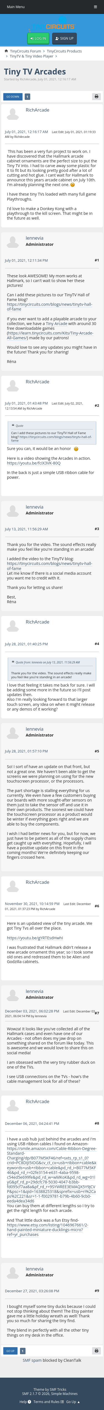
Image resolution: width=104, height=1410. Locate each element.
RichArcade (37, 110)
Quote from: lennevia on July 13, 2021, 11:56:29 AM (48, 662)
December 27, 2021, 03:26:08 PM (32, 1290)
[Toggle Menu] (95, 7)
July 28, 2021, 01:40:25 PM (26, 643)
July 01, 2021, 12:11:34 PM (26, 260)
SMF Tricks (58, 1389)
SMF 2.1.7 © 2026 (35, 1393)
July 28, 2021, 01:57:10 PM (26, 751)
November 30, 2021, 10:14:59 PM (32, 903)
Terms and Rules (49, 1402)
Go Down (12, 96)
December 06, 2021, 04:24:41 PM (32, 1123)
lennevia (35, 238)
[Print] (96, 96)
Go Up (10, 1351)
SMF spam (32, 1360)
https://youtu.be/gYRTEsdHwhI (35, 937)
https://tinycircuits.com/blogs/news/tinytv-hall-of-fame (49, 307)
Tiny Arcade (56, 323)
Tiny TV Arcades (35, 71)
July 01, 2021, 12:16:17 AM (26, 131)
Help (25, 1402)
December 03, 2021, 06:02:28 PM (32, 1011)
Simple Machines (64, 1393)
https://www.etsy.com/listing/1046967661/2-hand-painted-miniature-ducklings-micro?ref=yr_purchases (47, 1229)
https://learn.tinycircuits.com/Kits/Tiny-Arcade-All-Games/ (50, 335)
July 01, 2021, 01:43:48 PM (26, 403)
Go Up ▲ (73, 1402)
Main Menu (16, 6)
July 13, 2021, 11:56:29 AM (26, 528)
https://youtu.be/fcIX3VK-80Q (34, 463)
